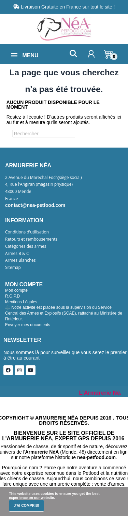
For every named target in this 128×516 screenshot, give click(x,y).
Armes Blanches (20, 260)
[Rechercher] (44, 133)
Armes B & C (17, 253)
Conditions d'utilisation (27, 232)
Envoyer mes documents (27, 324)
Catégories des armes (25, 246)
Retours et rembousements (31, 239)
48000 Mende (18, 191)
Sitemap (13, 267)
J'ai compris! (26, 505)
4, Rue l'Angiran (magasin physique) (39, 184)
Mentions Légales (21, 302)
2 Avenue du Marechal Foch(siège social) (43, 177)
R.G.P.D (12, 296)
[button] (73, 53)
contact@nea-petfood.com (35, 205)
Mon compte (16, 290)
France (11, 198)
